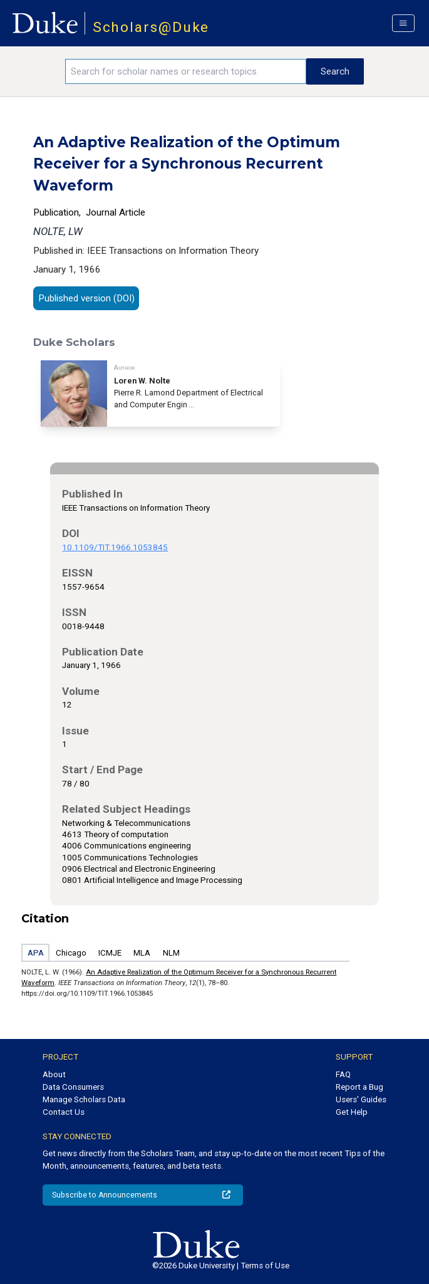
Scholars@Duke (151, 27)
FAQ (343, 1074)
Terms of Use (264, 1265)
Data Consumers (73, 1087)
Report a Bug (359, 1087)
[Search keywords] (185, 71)
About (54, 1074)
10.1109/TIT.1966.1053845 (115, 547)
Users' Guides (361, 1099)
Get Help (352, 1112)
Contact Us (64, 1112)
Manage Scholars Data (84, 1099)
